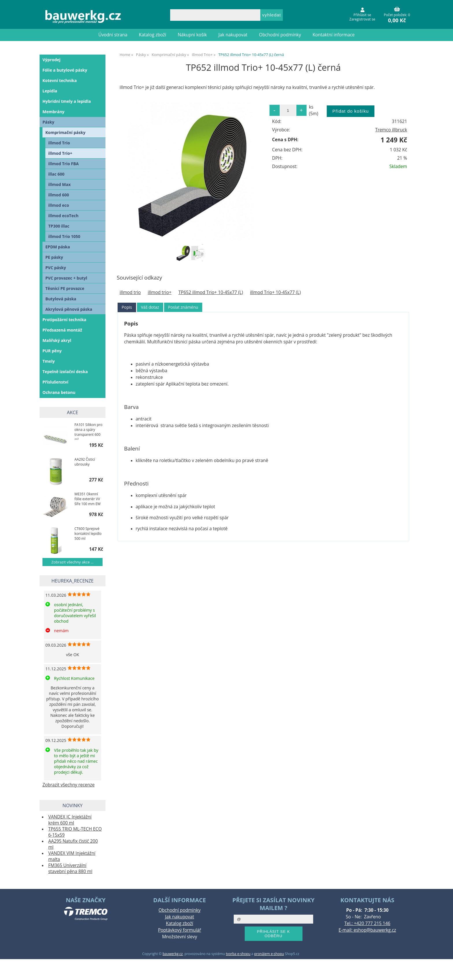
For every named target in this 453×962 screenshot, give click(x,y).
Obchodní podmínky (280, 35)
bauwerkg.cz (173, 953)
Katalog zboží (152, 35)
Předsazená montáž (62, 330)
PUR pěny (52, 350)
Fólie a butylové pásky (64, 70)
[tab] (127, 307)
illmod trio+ (159, 292)
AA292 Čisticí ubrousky (85, 462)
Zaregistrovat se (362, 19)
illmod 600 (58, 195)
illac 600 (56, 174)
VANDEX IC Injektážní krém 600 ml (70, 820)
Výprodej (51, 59)
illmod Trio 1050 (64, 236)
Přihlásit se (362, 14)
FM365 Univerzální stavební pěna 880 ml (70, 868)
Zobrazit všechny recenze (68, 785)
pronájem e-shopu (269, 953)
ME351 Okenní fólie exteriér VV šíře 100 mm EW (88, 499)
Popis (127, 307)
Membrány (53, 111)
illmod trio (130, 292)
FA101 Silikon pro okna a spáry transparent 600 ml (89, 431)
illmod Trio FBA (63, 163)
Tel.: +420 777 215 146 (367, 923)
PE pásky (54, 257)
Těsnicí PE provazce (64, 288)
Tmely (48, 361)
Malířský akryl (56, 340)
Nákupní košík (192, 35)
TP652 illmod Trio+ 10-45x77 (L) (211, 292)
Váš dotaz (150, 307)
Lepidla (49, 91)
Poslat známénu (183, 307)
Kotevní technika (59, 80)
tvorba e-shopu (238, 953)
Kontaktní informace (334, 35)
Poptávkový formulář (179, 930)
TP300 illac (58, 226)
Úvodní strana (113, 35)
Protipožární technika (64, 319)
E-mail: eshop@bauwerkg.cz (367, 930)
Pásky (48, 122)
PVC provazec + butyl (66, 278)
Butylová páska (60, 299)
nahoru (444, 953)
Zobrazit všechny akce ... (72, 562)
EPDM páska (57, 247)
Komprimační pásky (65, 132)
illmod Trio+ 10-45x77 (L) (275, 292)
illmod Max (59, 184)
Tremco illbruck (391, 130)
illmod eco (58, 205)
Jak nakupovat (232, 35)
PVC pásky (55, 267)
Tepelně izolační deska (65, 371)
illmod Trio (59, 143)
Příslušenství (55, 382)
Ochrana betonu (58, 392)
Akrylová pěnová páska (68, 309)
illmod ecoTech (63, 215)
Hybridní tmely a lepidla (66, 101)
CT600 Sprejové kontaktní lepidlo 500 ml (88, 533)
